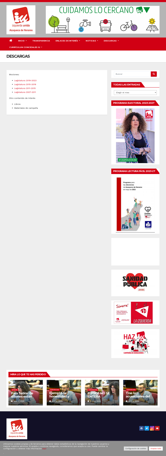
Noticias (92, 41)
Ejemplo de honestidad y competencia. (59, 396)
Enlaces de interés (68, 41)
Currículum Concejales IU (25, 47)
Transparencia (41, 41)
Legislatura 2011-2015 (25, 88)
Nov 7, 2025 (19, 401)
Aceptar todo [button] (156, 449)
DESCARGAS (111, 41)
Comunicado (54, 389)
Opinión (14, 390)
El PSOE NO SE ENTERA (98, 394)
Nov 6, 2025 (57, 401)
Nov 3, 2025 (133, 401)
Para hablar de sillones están (22, 394)
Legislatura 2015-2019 (25, 84)
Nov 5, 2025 (95, 401)
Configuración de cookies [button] (135, 449)
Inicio (22, 41)
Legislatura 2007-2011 (25, 92)
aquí (44, 448)
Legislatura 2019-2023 (25, 80)
